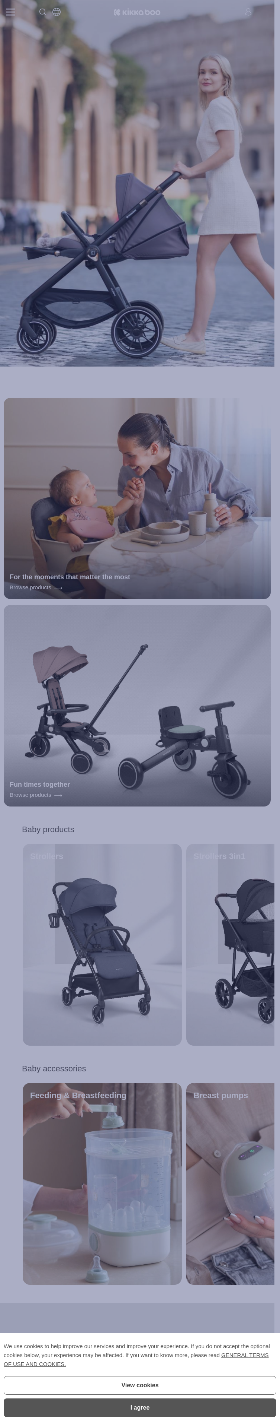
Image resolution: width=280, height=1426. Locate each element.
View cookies (139, 1385)
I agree (140, 1407)
